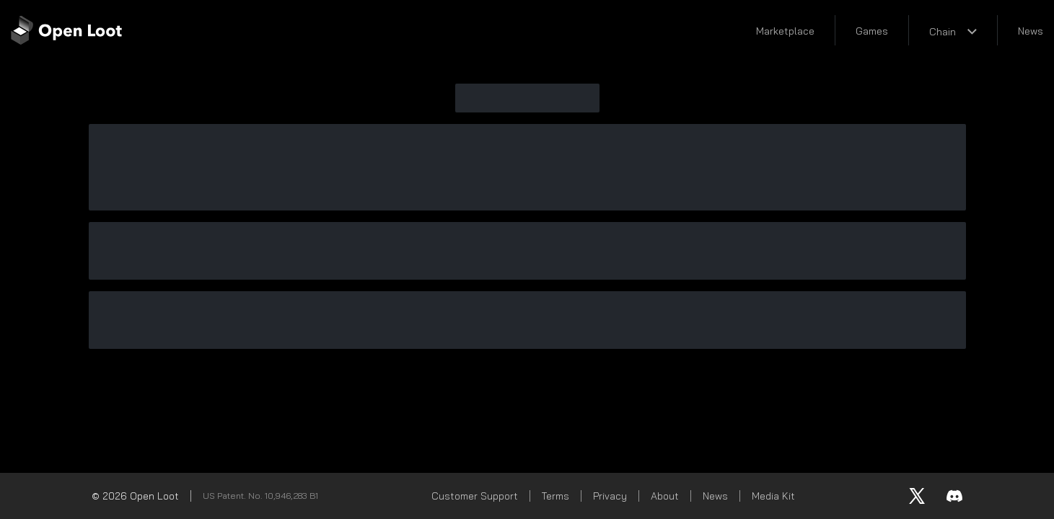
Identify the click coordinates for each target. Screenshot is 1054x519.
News (1030, 31)
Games (872, 31)
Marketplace (785, 31)
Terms (555, 495)
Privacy (610, 495)
